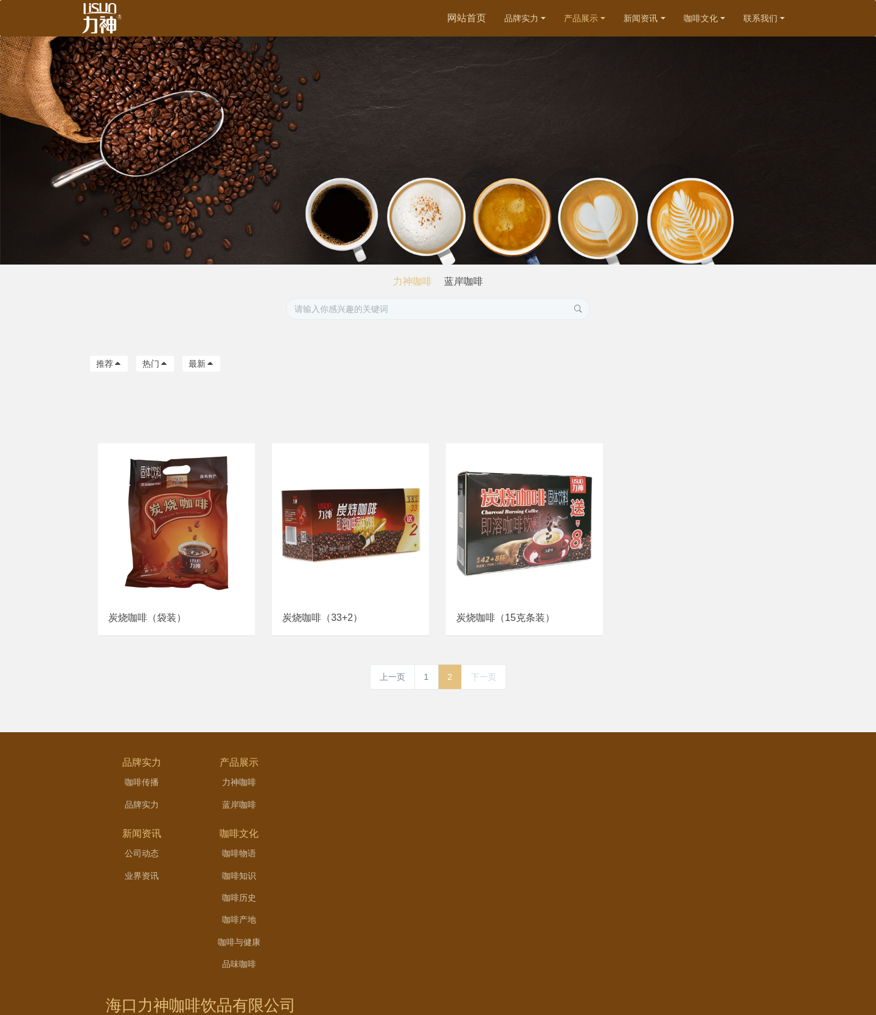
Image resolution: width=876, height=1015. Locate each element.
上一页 (392, 680)
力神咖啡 (412, 281)
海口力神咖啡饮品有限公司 (675, 777)
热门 (155, 364)
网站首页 (466, 18)
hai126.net (514, 986)
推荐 (109, 364)
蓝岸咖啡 (463, 281)
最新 (201, 364)
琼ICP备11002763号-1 (499, 971)
